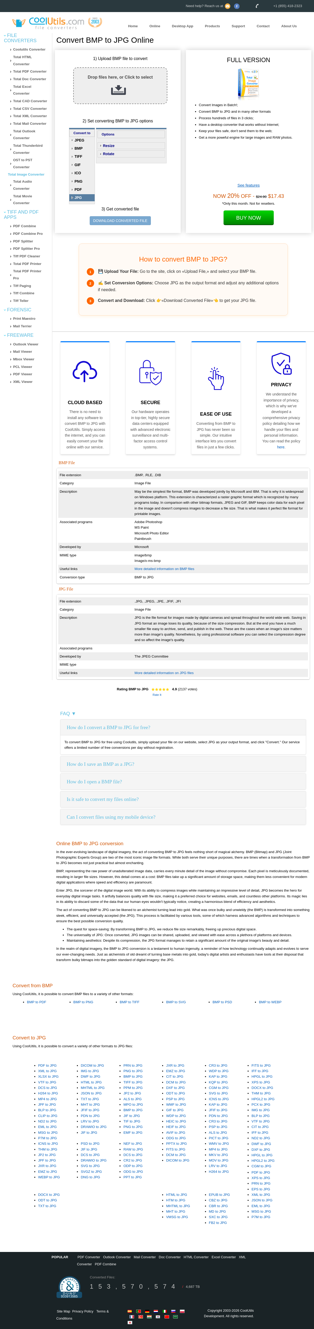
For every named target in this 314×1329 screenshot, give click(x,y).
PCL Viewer (22, 367)
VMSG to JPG (177, 1217)
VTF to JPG (47, 1082)
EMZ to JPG (175, 1071)
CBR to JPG (218, 1206)
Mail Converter (145, 1257)
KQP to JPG (218, 1082)
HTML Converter (196, 1257)
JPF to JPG (47, 1104)
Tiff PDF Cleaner (26, 256)
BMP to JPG (132, 1076)
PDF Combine (24, 226)
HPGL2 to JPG (263, 1099)
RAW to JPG (133, 1149)
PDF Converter (88, 1257)
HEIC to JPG (176, 1121)
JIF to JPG (89, 1133)
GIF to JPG (175, 1110)
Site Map (63, 1311)
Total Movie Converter (22, 199)
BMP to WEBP (270, 1002)
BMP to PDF (36, 1002)
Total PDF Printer (27, 264)
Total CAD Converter (30, 101)
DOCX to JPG (262, 1088)
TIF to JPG (131, 1121)
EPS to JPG (261, 1189)
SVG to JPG (218, 1093)
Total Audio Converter (22, 185)
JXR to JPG (175, 1065)
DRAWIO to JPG (94, 1127)
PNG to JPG (132, 1071)
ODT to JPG (175, 1093)
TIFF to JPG (132, 1082)
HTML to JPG (91, 1082)
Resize (109, 146)
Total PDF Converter (30, 71)
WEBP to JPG (49, 1177)
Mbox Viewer (23, 359)
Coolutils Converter (29, 49)
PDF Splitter (23, 241)
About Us (289, 26)
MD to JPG (217, 1211)
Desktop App (182, 26)
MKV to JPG (218, 1155)
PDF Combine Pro (28, 234)
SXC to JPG (218, 1217)
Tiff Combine (23, 293)
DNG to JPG (90, 1177)
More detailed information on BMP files (165, 569)
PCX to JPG (261, 1104)
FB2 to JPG (218, 1223)
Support (238, 26)
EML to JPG (47, 1127)
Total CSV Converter (30, 109)
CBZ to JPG (218, 1200)
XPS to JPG (261, 1082)
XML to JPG (47, 1071)
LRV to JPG (90, 1121)
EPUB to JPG (219, 1195)
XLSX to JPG (48, 1076)
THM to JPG (261, 1093)
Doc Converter (170, 1257)
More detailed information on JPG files (164, 673)
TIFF (78, 156)
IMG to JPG (90, 1071)
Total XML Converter (30, 116)
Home (133, 26)
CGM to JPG (219, 1088)
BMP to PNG (83, 1002)
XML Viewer (22, 382)
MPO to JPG (133, 1104)
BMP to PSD (222, 1002)
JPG (78, 198)
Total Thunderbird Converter (28, 149)
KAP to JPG (218, 1076)
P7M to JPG (47, 1138)
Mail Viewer (22, 352)
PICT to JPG (219, 1138)
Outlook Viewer (25, 344)
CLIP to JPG (48, 1116)
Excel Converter (224, 1257)
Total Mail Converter (29, 124)
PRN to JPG (132, 1065)
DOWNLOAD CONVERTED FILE (120, 221)
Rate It (157, 694)
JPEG (79, 140)
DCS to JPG (47, 1088)
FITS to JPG (261, 1065)
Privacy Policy (82, 1311)
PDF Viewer (22, 374)
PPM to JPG (132, 1088)
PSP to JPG (175, 1099)
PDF (78, 189)
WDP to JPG (219, 1071)
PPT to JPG (132, 1177)
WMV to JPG (219, 1144)
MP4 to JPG (47, 1099)
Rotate (109, 154)
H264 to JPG (48, 1093)
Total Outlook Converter (24, 134)
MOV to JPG (219, 1160)
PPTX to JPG (176, 1144)
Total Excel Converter (22, 90)
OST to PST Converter (22, 163)
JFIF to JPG (90, 1110)
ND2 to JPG (47, 1121)
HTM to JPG (175, 1200)
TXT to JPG (90, 1099)
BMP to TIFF (129, 1002)
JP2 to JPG (132, 1093)
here (280, 447)
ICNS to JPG (219, 1099)
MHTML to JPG (93, 1088)
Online (154, 26)
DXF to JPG (175, 1088)
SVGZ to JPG (91, 1172)
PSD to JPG (90, 1144)
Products (212, 26)
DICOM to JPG (92, 1065)
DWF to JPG (90, 1076)
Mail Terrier (22, 326)
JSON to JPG (91, 1093)
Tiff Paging (22, 286)
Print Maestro (24, 319)
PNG (78, 181)
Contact (263, 26)
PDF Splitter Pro (26, 249)
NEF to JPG (132, 1144)
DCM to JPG (176, 1082)
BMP (79, 148)
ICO (78, 173)
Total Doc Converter (29, 79)
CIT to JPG (174, 1076)
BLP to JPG (47, 1110)
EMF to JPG (132, 1133)
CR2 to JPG (132, 1160)
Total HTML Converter (22, 60)
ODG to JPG (176, 1138)
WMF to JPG (176, 1104)
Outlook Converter (117, 1257)
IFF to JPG (260, 1071)
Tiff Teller (20, 301)
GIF (78, 165)
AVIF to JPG (175, 1133)
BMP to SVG (176, 1002)
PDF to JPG (47, 1065)
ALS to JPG (132, 1099)
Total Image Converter (26, 174)
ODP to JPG (132, 1166)
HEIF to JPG (176, 1127)
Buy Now (248, 218)
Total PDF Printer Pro (27, 274)
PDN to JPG (90, 1116)
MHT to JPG (90, 1104)
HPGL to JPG (262, 1076)
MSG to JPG (48, 1133)
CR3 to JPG (218, 1065)
